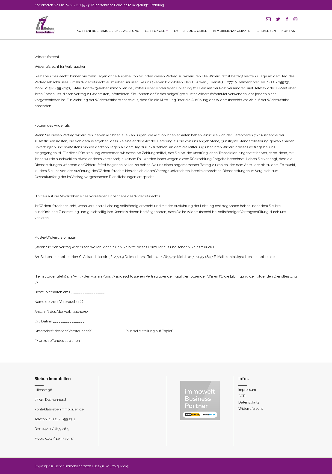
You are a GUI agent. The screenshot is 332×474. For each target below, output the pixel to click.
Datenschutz (248, 402)
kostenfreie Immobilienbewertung (108, 31)
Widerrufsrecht (250, 409)
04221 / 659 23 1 (61, 419)
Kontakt (289, 31)
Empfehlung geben (191, 31)
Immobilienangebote (231, 31)
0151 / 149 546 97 (59, 438)
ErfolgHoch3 (119, 466)
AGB (242, 396)
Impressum (247, 390)
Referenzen (266, 31)
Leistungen (155, 31)
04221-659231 (80, 5)
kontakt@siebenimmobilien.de (59, 409)
